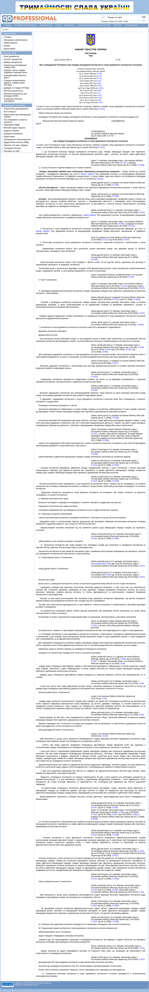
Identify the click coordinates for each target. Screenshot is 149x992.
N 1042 (99, 73)
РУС (144, 21)
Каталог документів (13, 59)
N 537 (99, 81)
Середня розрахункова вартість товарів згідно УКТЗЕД (14, 82)
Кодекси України (11, 130)
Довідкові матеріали (13, 133)
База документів (11, 56)
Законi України (89, 215)
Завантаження (46, 25)
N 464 (99, 86)
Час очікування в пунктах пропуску (15, 121)
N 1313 (99, 78)
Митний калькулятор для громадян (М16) (15, 95)
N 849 (99, 90)
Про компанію (131, 25)
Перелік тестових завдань (16, 145)
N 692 (99, 83)
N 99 (99, 100)
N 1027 (99, 95)
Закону (100, 179)
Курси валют (69, 25)
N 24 (98, 93)
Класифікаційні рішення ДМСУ (15, 76)
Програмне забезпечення (25, 25)
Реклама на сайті (12, 151)
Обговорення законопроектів (17, 139)
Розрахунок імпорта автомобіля (13, 100)
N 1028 (100, 88)
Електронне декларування (16, 109)
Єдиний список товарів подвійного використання (15, 71)
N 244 (100, 76)
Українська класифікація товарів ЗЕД (15, 66)
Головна (7, 25)
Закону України (87, 174)
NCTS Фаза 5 (10, 111)
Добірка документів (13, 62)
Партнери (118, 25)
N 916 (100, 102)
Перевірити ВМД (11, 125)
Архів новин (9, 136)
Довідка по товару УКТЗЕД (16, 88)
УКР (143, 17)
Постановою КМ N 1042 (101, 564)
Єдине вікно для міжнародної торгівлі (94, 25)
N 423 (100, 98)
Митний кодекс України (14, 128)
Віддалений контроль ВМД (16, 142)
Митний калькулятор (13, 91)
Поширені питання (12, 148)
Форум (58, 25)
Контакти (8, 27)
